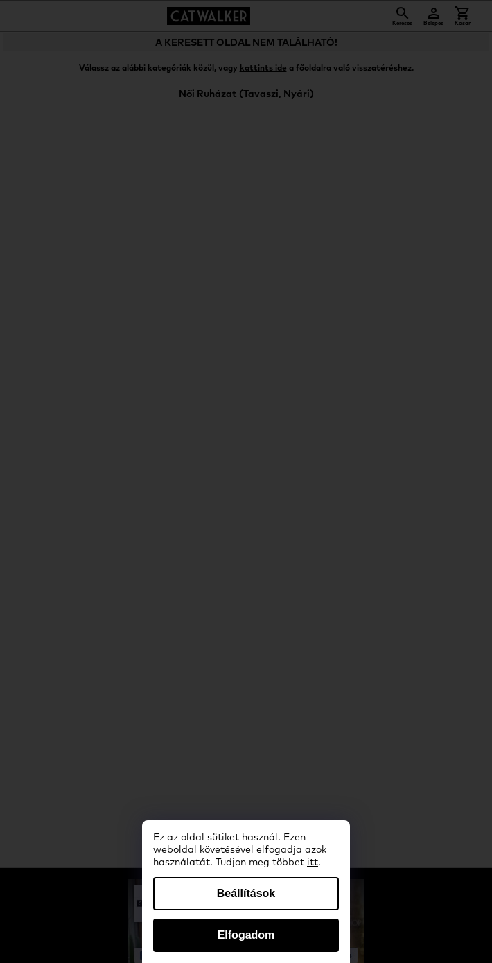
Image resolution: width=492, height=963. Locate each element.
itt (312, 862)
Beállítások (246, 893)
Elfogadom (246, 935)
